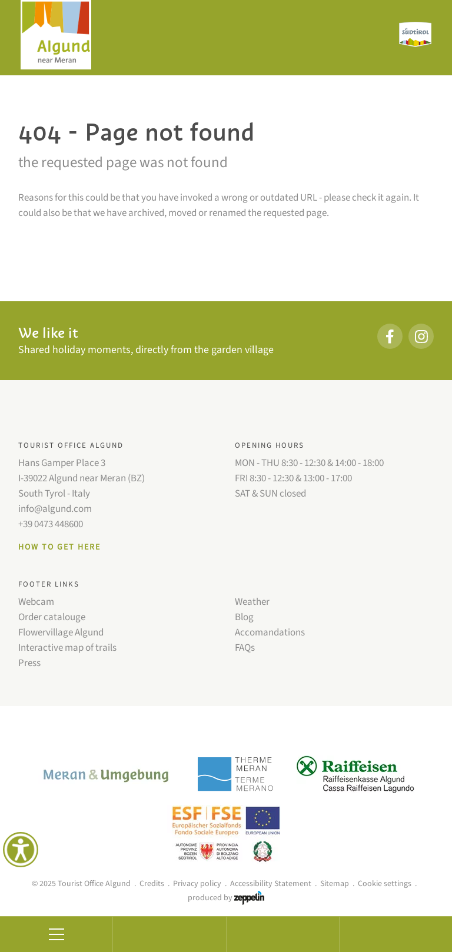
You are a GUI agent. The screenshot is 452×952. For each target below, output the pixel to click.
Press (29, 663)
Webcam (36, 602)
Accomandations (270, 632)
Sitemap (334, 884)
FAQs (245, 648)
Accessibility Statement (270, 884)
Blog (244, 617)
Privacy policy (197, 884)
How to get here (59, 547)
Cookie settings (384, 884)
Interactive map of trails (67, 648)
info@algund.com (55, 509)
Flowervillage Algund (61, 632)
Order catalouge (51, 617)
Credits (151, 884)
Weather (252, 602)
